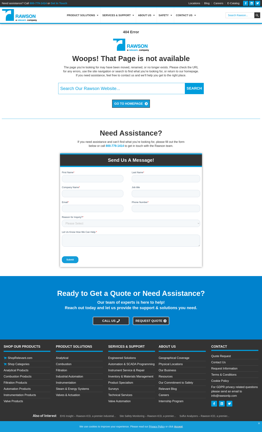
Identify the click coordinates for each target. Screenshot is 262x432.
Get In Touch (59, 3)
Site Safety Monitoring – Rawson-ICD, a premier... (148, 416)
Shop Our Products (22, 346)
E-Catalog (233, 3)
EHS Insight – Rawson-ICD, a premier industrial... (88, 416)
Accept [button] (178, 426)
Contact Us (186, 15)
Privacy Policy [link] (157, 426)
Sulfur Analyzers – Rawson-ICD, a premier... (204, 416)
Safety (165, 15)
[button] (259, 423)
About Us (146, 15)
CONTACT (219, 346)
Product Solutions (83, 15)
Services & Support (118, 15)
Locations (194, 3)
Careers (218, 3)
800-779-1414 (38, 3)
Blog (207, 3)
